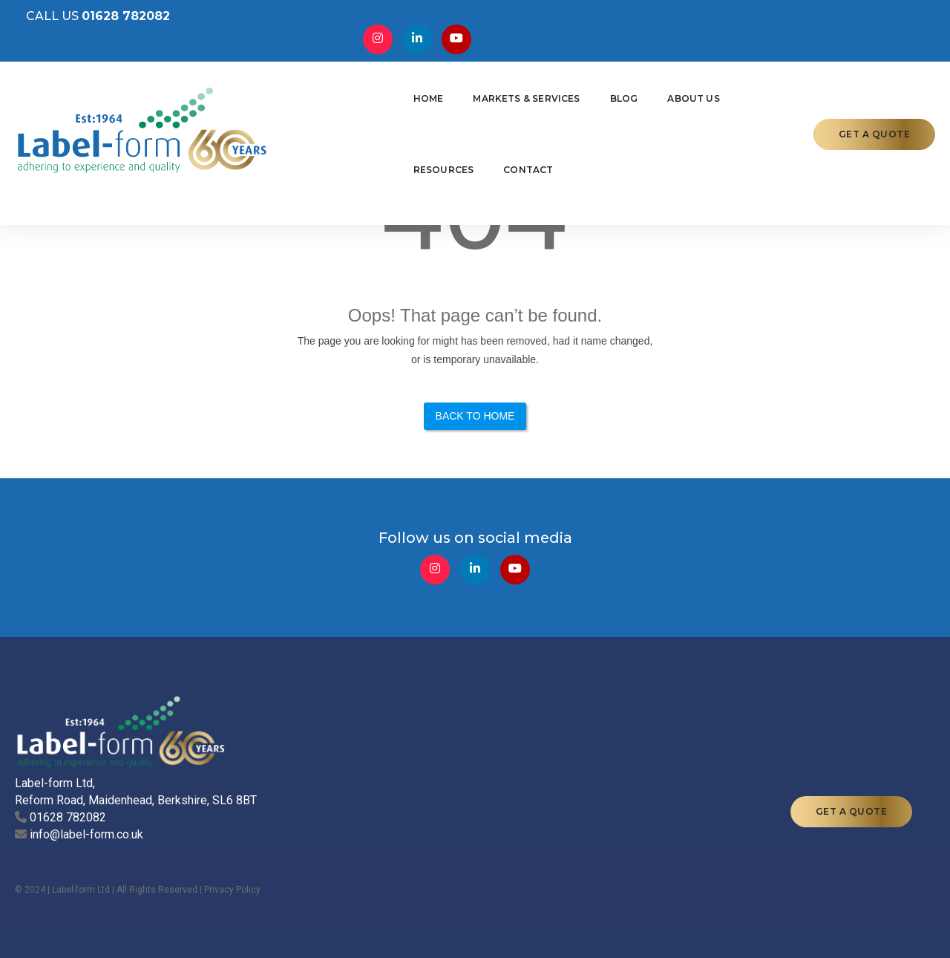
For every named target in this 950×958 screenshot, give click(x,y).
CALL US (87, 23)
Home (309, 94)
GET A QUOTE (875, 94)
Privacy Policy (232, 846)
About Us (574, 94)
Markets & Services (407, 94)
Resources (660, 94)
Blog (505, 94)
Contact (745, 94)
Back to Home (475, 423)
